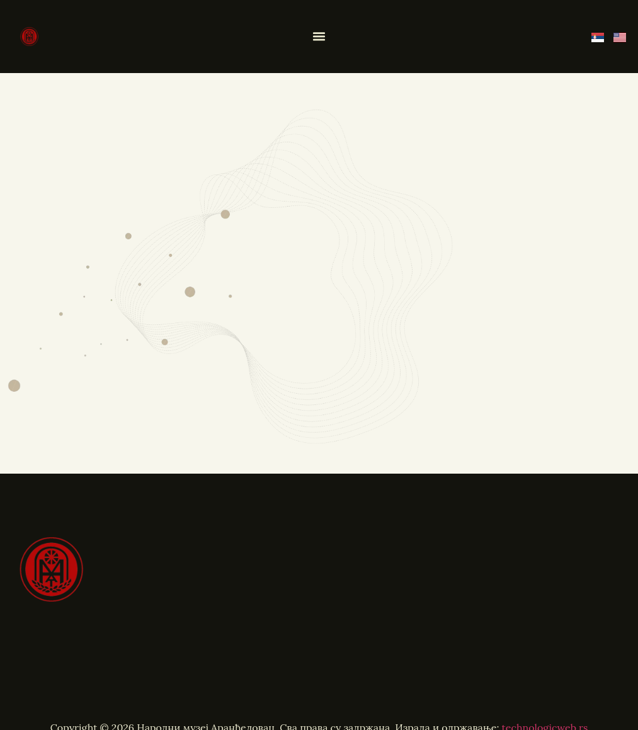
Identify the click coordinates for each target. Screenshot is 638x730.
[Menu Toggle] (319, 36)
